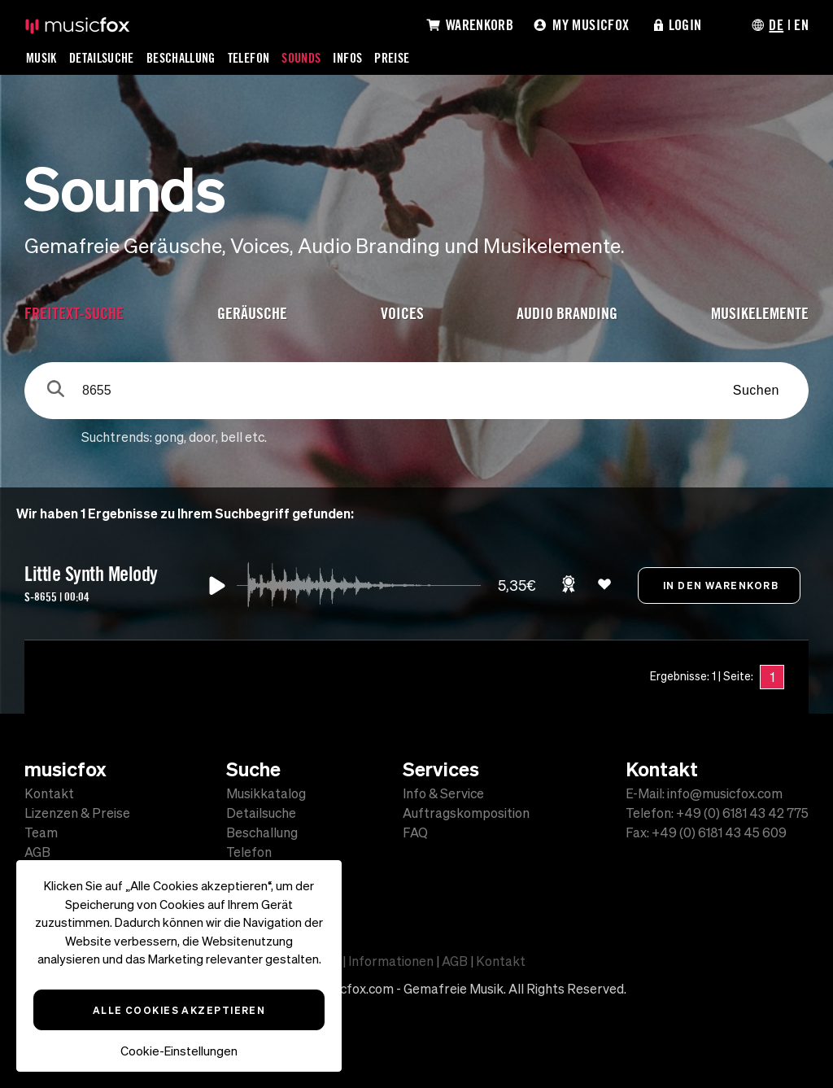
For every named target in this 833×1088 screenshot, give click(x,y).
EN (801, 24)
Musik (41, 58)
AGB (37, 852)
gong (169, 437)
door (202, 437)
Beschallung (181, 58)
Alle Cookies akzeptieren (179, 1010)
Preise (391, 58)
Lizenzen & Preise (77, 813)
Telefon (249, 58)
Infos (347, 58)
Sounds (301, 58)
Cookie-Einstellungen (179, 1051)
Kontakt (49, 793)
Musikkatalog (266, 793)
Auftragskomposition (466, 813)
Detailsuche (101, 58)
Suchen (756, 390)
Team (41, 832)
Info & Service (443, 793)
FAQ (415, 832)
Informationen (391, 961)
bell (231, 437)
